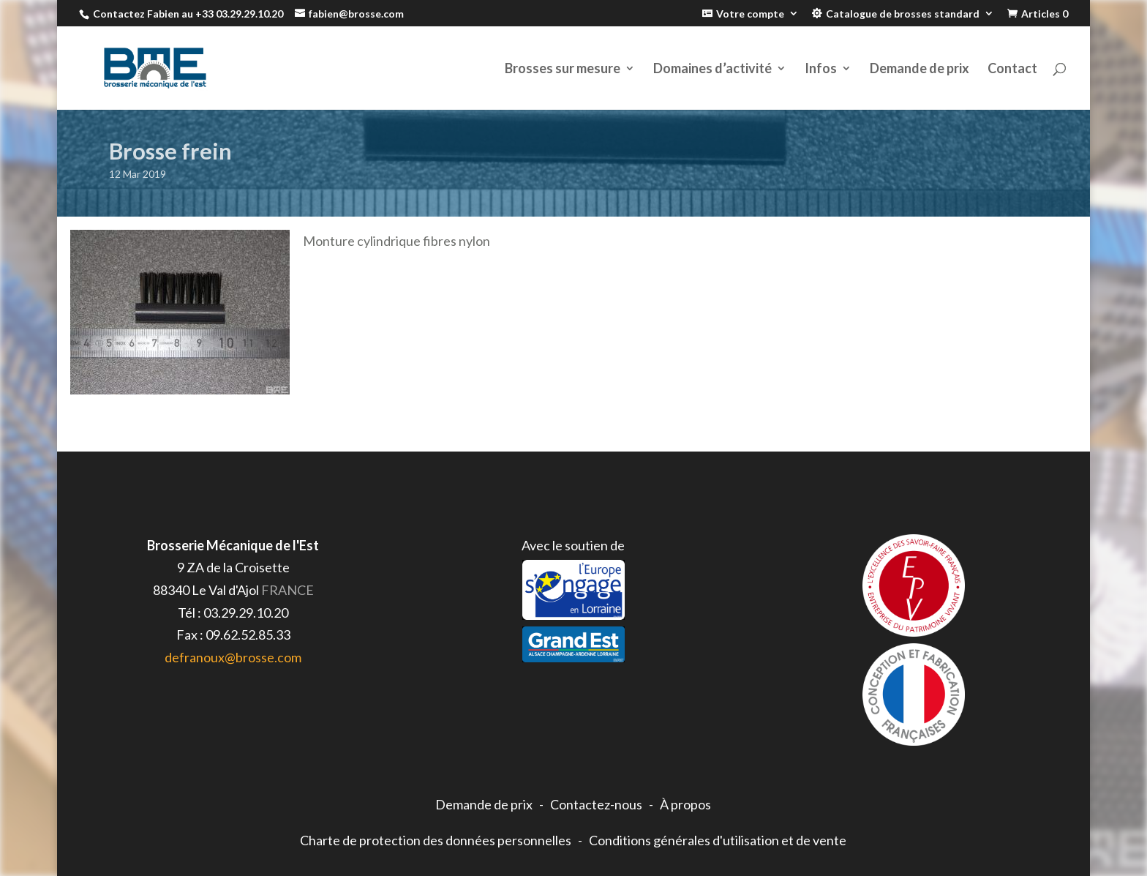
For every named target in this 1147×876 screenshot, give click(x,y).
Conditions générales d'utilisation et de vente (717, 840)
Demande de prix (919, 69)
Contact (1012, 69)
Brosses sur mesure (562, 69)
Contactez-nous (596, 804)
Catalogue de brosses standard (902, 14)
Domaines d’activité (712, 69)
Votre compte (750, 14)
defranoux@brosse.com (233, 657)
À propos (685, 804)
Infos (821, 69)
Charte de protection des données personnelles (435, 840)
